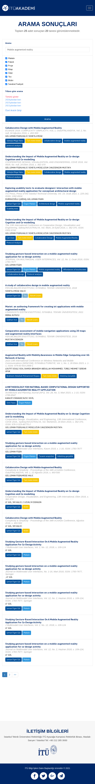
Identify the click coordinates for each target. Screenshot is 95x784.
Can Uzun (10, 238)
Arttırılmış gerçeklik (65, 456)
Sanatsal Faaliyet (15, 84)
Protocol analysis (14, 177)
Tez (10, 76)
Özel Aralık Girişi (13, 110)
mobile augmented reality (75, 140)
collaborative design (52, 140)
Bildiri (10, 80)
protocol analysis (14, 145)
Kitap (10, 69)
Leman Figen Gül (13, 204)
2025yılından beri (13, 102)
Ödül (10, 73)
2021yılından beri (13, 105)
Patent (11, 62)
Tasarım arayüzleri (46, 456)
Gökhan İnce (12, 320)
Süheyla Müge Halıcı (15, 140)
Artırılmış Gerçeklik (67, 376)
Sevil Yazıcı (11, 403)
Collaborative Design (44, 238)
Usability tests (12, 208)
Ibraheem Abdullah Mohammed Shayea (23, 376)
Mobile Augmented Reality (67, 238)
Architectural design (47, 204)
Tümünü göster (12, 96)
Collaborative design (52, 172)
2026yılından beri (13, 99)
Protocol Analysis (14, 242)
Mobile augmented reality (75, 172)
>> (15, 674)
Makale (11, 58)
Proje (10, 65)
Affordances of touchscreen (74, 269)
